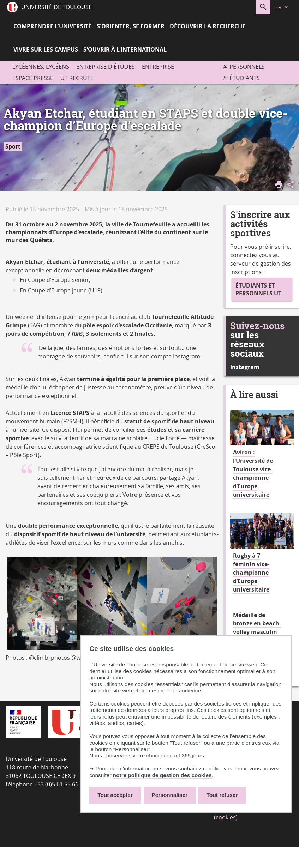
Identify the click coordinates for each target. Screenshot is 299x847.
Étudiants (244, 78)
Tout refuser (222, 795)
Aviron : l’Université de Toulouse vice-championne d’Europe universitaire (253, 473)
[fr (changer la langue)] (282, 7)
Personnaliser (170, 795)
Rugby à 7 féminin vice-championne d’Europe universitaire (251, 572)
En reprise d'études (105, 67)
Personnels (247, 67)
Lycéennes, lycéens (40, 67)
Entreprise (158, 67)
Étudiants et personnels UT (258, 289)
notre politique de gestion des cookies (162, 775)
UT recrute (77, 78)
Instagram (244, 367)
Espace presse (32, 78)
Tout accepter (115, 795)
